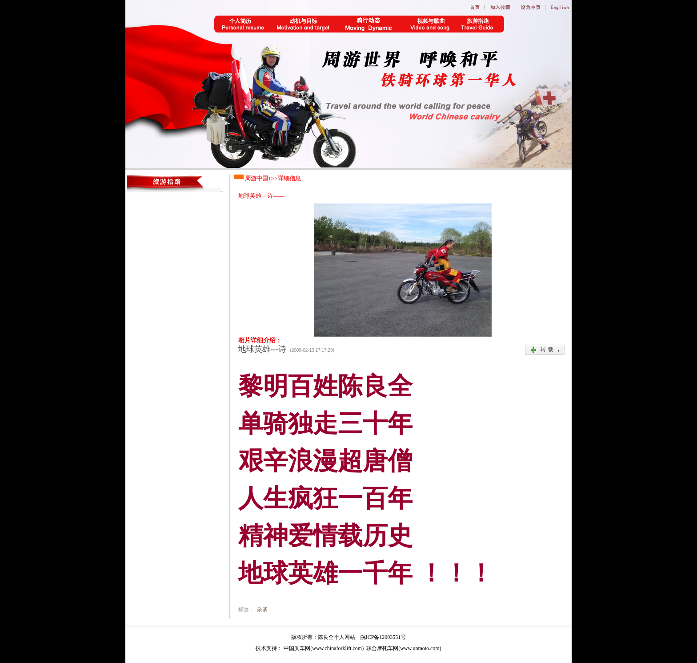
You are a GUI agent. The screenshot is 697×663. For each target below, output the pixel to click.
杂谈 (262, 609)
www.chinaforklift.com (337, 648)
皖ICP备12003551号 (383, 637)
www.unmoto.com (420, 648)
